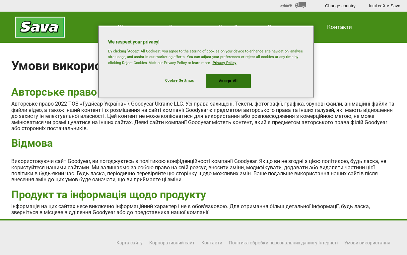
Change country (340, 5)
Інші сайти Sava (384, 5)
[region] (206, 62)
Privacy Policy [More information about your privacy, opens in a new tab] (225, 62)
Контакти (339, 27)
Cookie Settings (179, 80)
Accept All (228, 80)
